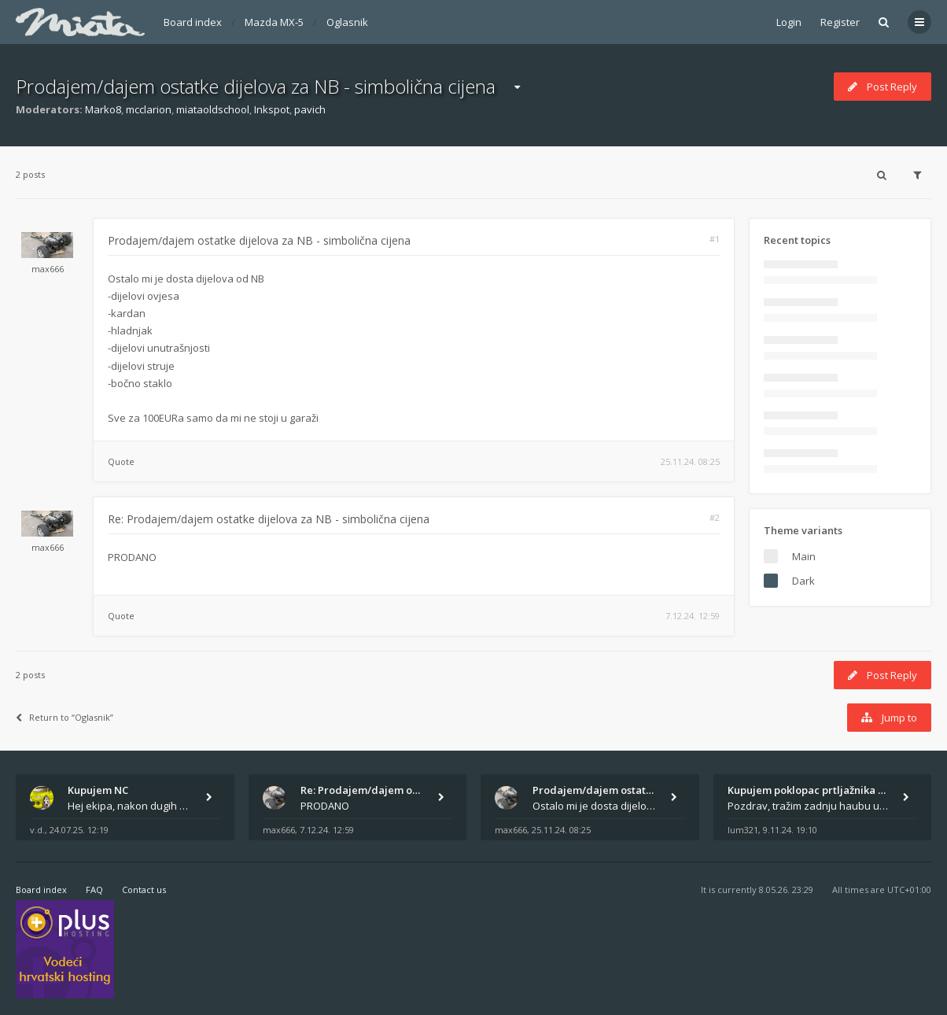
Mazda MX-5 (274, 22)
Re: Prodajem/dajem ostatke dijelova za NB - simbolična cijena (268, 518)
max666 (47, 269)
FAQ (94, 889)
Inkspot (271, 109)
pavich (310, 109)
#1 (714, 239)
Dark (803, 581)
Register (840, 22)
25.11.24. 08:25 (690, 461)
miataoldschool (212, 109)
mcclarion (148, 109)
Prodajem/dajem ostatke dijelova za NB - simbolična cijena (256, 86)
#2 (714, 517)
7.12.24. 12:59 (692, 616)
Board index (193, 22)
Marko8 (103, 109)
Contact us (144, 889)
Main (804, 556)
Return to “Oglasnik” (64, 717)
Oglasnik (347, 22)
